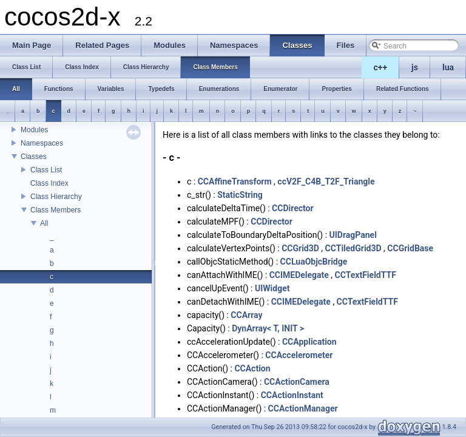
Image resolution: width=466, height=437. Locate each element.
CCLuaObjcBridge (314, 261)
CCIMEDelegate (299, 275)
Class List (46, 170)
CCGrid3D (300, 248)
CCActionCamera (296, 382)
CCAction (252, 368)
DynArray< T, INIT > (268, 328)
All (44, 223)
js (414, 67)
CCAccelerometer (299, 355)
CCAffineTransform (235, 181)
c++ (381, 67)
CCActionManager (303, 408)
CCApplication (309, 342)
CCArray (246, 315)
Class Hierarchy (56, 196)
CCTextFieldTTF (365, 275)
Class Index (49, 183)
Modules (34, 130)
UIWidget (272, 288)
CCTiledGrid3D (353, 248)
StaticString (240, 195)
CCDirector (293, 208)
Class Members (55, 210)
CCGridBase (410, 248)
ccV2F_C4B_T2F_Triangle (325, 181)
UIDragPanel (353, 235)
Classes (34, 156)
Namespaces (42, 143)
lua (448, 67)
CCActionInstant (292, 395)
